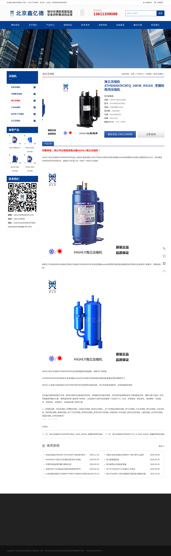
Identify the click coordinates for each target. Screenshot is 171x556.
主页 (132, 74)
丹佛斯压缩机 (23, 94)
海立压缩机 (23, 100)
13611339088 (164, 248)
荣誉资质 (103, 25)
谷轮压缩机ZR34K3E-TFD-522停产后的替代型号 (71, 454)
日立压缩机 (23, 120)
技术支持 (85, 25)
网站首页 (15, 25)
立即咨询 (151, 134)
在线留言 (160, 2)
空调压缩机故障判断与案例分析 (71, 464)
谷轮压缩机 (23, 87)
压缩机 (149, 74)
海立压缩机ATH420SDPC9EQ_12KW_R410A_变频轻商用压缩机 (76, 434)
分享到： (45, 427)
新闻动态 (68, 25)
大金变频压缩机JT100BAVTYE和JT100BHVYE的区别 (71, 473)
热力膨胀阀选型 (132, 459)
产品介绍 (48, 144)
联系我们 (155, 25)
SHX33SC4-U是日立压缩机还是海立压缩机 (71, 459)
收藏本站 (149, 2)
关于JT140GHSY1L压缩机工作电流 (132, 469)
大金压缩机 (23, 107)
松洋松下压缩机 (23, 114)
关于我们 (33, 25)
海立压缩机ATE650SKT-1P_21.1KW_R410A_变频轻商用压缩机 (138, 434)
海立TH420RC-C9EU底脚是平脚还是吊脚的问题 (132, 473)
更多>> (161, 446)
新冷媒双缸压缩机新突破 (132, 464)
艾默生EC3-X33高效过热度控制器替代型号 (71, 469)
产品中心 (50, 25)
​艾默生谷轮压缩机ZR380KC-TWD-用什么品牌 (132, 454)
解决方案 (138, 25)
